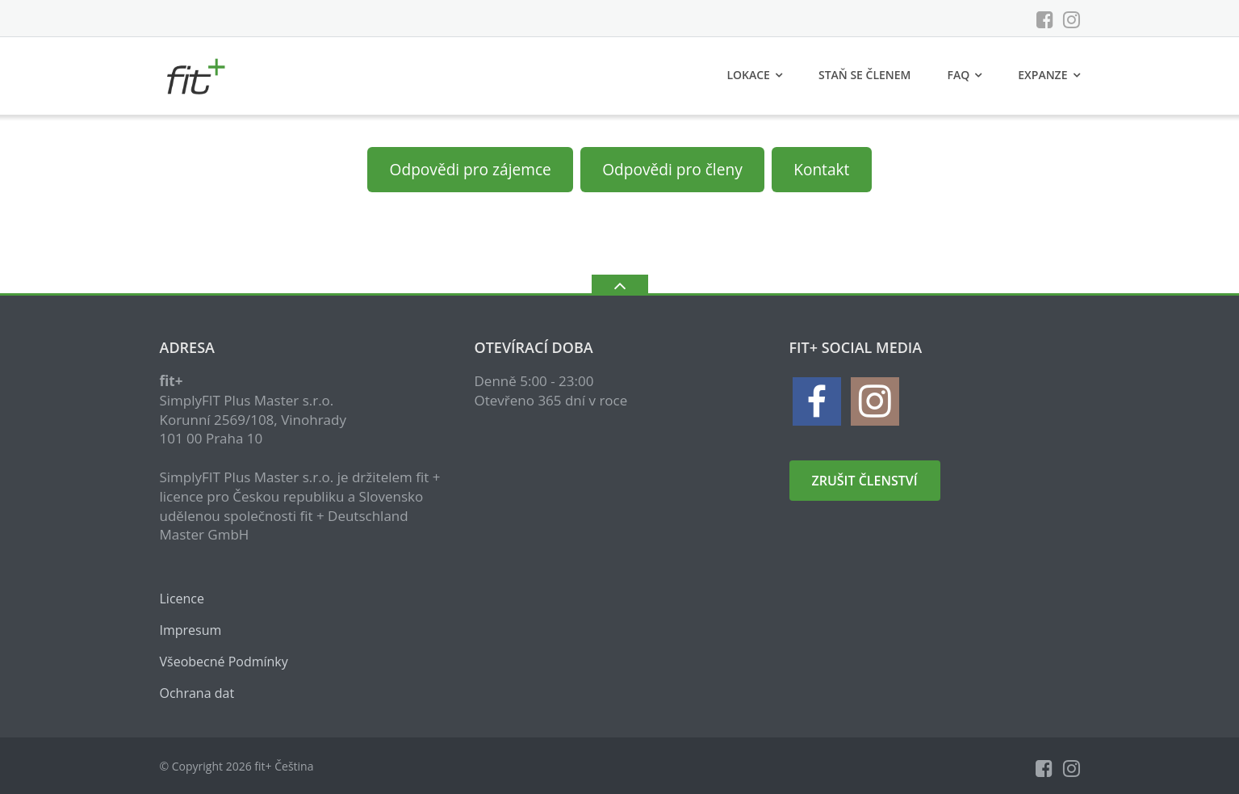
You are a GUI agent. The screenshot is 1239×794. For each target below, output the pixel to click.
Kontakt (821, 169)
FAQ (959, 74)
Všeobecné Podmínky (224, 661)
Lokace (748, 74)
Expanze (1042, 74)
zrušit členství (865, 480)
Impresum (191, 630)
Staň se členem (864, 74)
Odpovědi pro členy (672, 169)
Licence (182, 598)
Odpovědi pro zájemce (470, 169)
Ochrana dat (197, 693)
